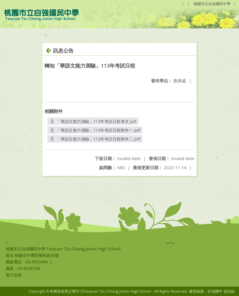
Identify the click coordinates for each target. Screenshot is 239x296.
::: (182, 3)
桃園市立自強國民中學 (212, 3)
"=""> (170, 243)
